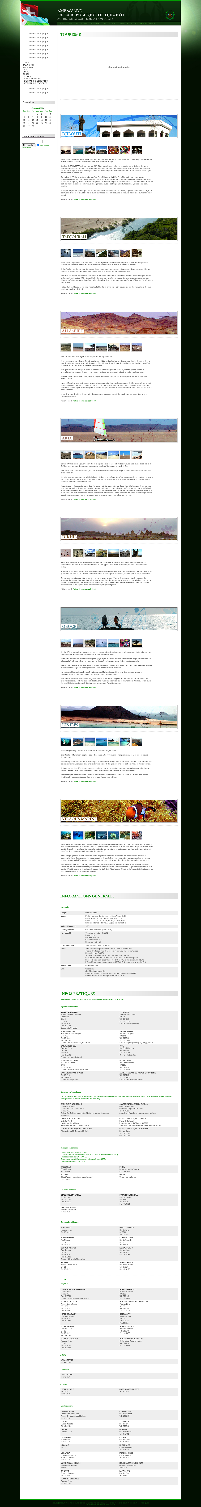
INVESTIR (134, 23)
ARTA (25, 70)
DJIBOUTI (27, 63)
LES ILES (27, 76)
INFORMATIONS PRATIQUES (35, 83)
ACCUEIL (63, 23)
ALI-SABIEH (28, 67)
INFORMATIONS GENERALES (35, 81)
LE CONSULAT (123, 23)
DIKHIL (26, 72)
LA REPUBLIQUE (109, 23)
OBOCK (26, 74)
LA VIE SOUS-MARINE (32, 79)
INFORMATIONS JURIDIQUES (139, 1503)
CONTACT (153, 23)
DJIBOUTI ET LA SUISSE (78, 23)
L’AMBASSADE (95, 23)
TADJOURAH (28, 65)
